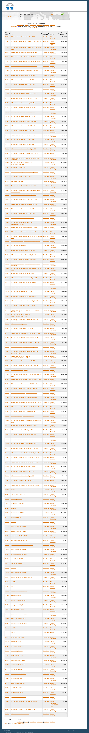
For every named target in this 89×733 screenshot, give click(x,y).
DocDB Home (20, 25)
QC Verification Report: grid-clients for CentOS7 (22, 328)
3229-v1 (7, 167)
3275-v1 (7, 130)
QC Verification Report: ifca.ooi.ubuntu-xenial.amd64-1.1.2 (24, 185)
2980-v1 (7, 365)
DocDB (6, 723)
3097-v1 (7, 282)
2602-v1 (7, 558)
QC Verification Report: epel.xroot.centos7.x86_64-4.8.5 (24, 79)
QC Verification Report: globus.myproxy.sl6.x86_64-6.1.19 (24, 347)
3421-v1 (7, 66)
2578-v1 (7, 586)
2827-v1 (7, 466)
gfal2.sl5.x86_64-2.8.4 (16, 687)
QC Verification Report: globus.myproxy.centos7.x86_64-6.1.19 (25, 333)
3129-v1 (7, 231)
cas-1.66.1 (13, 586)
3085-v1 (7, 291)
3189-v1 (7, 204)
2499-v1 (7, 701)
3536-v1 (7, 41)
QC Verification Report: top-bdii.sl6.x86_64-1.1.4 (22, 476)
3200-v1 (7, 181)
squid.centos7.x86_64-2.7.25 (18, 494)
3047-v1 (7, 342)
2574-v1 (7, 591)
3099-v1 (7, 273)
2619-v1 (7, 535)
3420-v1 (7, 70)
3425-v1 (7, 56)
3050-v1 (7, 328)
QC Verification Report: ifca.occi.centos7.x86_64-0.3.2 (23, 360)
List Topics (46, 25)
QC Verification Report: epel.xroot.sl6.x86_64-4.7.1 (23, 135)
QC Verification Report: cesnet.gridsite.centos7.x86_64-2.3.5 (25, 70)
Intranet (15, 16)
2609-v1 (7, 545)
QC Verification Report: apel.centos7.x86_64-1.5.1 (23, 273)
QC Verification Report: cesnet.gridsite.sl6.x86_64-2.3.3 (24, 383)
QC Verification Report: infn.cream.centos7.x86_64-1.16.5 (24, 153)
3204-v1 (7, 185)
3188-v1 (7, 208)
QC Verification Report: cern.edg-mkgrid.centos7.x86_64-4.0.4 (25, 397)
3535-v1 (7, 47)
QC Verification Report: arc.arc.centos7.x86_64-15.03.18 (24, 93)
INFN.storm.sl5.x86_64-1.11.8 (18, 660)
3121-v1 (7, 241)
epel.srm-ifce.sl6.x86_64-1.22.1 (18, 674)
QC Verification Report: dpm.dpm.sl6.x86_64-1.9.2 (23, 112)
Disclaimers (68, 730)
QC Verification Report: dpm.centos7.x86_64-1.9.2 (23, 116)
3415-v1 (7, 75)
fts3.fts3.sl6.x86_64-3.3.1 (17, 517)
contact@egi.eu (31, 732)
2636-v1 (7, 512)
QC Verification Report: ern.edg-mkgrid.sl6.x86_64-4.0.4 (24, 393)
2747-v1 (7, 485)
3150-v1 (7, 222)
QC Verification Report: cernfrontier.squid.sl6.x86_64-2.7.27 (25, 406)
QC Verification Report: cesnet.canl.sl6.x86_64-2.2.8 (23, 305)
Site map (74, 730)
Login (52, 14)
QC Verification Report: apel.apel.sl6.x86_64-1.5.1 (23, 287)
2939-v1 (7, 397)
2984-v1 (7, 360)
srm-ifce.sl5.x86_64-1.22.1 (17, 692)
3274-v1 (7, 135)
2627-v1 (7, 517)
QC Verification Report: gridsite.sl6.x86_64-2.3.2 (22, 416)
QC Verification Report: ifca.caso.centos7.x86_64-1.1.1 (24, 199)
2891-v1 (7, 425)
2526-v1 (7, 637)
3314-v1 (7, 107)
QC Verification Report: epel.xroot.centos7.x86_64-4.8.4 (24, 84)
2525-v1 (7, 641)
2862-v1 (7, 448)
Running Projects (54, 704)
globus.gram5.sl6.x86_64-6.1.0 (18, 526)
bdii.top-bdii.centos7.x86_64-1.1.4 (19, 512)
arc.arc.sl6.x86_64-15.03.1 (17, 503)
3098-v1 (7, 278)
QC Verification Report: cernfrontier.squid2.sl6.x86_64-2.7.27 (25, 342)
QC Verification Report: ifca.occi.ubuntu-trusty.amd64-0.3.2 (25, 365)
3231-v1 (7, 158)
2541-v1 (7, 628)
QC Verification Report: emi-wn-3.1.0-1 (20, 714)
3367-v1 (7, 84)
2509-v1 (7, 678)
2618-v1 (7, 540)
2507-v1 (7, 683)
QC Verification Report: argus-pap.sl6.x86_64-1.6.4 (23, 709)
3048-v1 (7, 337)
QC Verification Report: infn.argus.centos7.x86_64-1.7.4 (24, 208)
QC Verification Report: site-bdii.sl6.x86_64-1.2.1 (22, 480)
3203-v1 (7, 190)
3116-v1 (7, 254)
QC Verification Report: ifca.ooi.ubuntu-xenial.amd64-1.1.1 (24, 259)
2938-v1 (7, 402)
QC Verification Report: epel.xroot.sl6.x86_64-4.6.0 (23, 250)
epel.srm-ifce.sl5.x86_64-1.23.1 (18, 600)
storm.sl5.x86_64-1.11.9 (17, 651)
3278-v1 (7, 121)
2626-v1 (7, 522)
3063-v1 (7, 319)
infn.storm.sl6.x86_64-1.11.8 (17, 664)
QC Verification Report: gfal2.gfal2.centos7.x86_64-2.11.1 (24, 434)
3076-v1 (7, 314)
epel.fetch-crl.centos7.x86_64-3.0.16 (19, 623)
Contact (79, 730)
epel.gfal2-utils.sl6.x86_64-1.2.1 (18, 558)
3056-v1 (7, 324)
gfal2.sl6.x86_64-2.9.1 (16, 641)
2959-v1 (7, 388)
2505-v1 (7, 692)
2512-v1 (7, 664)
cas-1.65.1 (13, 632)
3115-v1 (7, 259)
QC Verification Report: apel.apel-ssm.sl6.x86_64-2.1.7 (24, 278)
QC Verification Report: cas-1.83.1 (19, 245)
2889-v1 (7, 430)
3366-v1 (7, 89)
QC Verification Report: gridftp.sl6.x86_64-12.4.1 (22, 144)
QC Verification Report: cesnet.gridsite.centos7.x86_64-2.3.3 (25, 388)
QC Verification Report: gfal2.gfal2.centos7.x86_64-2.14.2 (24, 172)
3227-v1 (7, 176)
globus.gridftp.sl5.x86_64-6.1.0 (18, 549)
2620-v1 (7, 531)
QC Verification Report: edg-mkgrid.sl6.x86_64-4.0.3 (23, 466)
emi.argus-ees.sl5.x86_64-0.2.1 (18, 605)
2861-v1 (7, 453)
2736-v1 (7, 494)
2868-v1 (7, 434)
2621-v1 (7, 526)
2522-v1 (7, 655)
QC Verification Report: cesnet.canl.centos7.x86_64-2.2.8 (24, 301)
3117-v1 (7, 250)
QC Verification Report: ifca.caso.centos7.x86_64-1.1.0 (24, 227)
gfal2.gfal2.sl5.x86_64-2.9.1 (17, 595)
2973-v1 (7, 374)
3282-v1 (7, 112)
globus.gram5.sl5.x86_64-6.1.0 (18, 531)
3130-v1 (7, 227)
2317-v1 (7, 714)
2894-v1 (7, 416)
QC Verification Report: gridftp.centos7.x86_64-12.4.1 (23, 139)
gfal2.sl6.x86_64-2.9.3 (16, 563)
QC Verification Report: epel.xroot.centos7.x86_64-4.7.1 (24, 130)
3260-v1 (7, 149)
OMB (51, 706)
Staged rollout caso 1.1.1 (17, 181)
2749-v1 (7, 480)
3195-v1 (7, 199)
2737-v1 (7, 489)
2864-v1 (7, 443)
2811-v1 (7, 471)
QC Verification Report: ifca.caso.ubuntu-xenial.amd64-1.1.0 (25, 231)
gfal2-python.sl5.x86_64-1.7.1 (18, 683)
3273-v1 (7, 139)
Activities (52, 44)
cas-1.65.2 (13, 628)
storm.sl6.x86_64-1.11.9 (17, 655)
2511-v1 (7, 669)
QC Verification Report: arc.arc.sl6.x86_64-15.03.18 (23, 102)
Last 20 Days (33, 25)
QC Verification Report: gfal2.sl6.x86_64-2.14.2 (22, 176)
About (83, 730)
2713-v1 (7, 499)
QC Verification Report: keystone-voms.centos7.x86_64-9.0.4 (25, 241)
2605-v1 (7, 549)
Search (26, 25)
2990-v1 (7, 351)
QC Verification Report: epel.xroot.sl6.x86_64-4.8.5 (23, 75)
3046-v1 (7, 347)
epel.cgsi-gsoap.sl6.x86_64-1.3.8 (19, 535)
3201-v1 (7, 195)
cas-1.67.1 (13, 581)
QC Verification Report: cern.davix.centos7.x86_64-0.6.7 (24, 121)
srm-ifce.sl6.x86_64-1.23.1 (17, 637)
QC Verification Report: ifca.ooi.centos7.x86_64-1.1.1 (23, 254)
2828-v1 (7, 462)
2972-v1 (7, 379)
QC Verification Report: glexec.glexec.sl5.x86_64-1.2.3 (24, 701)
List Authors (40, 25)
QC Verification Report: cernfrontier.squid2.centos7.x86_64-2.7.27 (26, 337)
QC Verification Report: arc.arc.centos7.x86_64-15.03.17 (24, 107)
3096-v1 (7, 287)
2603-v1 (7, 554)
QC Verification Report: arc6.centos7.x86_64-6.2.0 (23, 36)
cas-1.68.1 (13, 568)
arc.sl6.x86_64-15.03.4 (16, 499)
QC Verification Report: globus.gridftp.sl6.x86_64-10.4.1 (24, 425)
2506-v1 (7, 687)
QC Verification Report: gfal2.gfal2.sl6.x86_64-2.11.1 (23, 439)
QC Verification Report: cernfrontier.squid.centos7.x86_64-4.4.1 (26, 61)
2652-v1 (7, 508)
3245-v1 (7, 153)
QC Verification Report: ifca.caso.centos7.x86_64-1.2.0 (24, 98)
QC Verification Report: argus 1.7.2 (19, 370)
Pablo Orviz (14, 26)
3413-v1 (7, 79)
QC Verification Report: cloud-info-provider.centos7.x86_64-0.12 (26, 41)
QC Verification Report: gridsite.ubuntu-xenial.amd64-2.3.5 (24, 52)
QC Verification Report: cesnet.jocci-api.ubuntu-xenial (23, 282)
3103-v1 (7, 268)
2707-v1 (7, 503)
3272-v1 (7, 144)
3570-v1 (7, 36)
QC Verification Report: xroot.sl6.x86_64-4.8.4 (22, 89)
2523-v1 (7, 651)
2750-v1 (7, 476)
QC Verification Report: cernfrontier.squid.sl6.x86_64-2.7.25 (25, 453)
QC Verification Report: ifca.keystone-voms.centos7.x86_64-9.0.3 (26, 379)
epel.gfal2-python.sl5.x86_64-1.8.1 (19, 591)
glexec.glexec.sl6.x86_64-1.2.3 (18, 697)
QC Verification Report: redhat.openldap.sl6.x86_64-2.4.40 (24, 448)
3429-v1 (7, 52)
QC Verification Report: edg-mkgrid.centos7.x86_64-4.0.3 (24, 462)
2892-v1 (7, 420)
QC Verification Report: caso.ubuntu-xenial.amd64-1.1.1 (24, 204)
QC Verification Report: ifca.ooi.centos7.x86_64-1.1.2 (23, 195)
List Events (52, 25)
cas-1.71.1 (13, 489)
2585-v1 (7, 572)
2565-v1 (7, 605)
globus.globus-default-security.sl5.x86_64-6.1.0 (22, 545)
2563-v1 (7, 614)
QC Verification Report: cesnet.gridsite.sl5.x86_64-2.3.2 (24, 411)
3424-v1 (7, 61)
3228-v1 (7, 172)
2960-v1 (7, 383)
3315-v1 (7, 102)
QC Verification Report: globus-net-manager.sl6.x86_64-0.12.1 (25, 457)
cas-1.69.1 (13, 522)
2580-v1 (7, 581)
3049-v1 (7, 333)
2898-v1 (7, 411)
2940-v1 (7, 393)
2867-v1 (7, 439)
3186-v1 (7, 213)
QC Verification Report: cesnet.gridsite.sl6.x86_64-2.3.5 (24, 66)
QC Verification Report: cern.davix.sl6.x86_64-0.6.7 (23, 126)
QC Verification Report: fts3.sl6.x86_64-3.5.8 (21, 291)
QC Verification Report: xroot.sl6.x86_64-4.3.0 (22, 430)
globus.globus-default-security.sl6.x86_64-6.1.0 (22, 577)
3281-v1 (7, 116)
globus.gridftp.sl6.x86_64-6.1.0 (18, 572)
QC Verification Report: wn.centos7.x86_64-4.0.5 (22, 218)
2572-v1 (7, 600)
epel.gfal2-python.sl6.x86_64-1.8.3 (19, 554)
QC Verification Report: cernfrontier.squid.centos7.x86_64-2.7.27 (26, 402)
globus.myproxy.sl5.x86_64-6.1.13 (19, 618)
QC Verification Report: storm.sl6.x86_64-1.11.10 (22, 471)
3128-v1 (7, 236)
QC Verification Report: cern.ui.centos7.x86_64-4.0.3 (23, 149)
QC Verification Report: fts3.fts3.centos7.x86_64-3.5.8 (23, 296)
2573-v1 (7, 595)
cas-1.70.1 (13, 508)
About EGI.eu (10, 16)
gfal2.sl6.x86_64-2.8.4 (16, 669)
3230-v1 (7, 162)
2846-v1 (7, 457)
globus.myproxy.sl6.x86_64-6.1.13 (19, 614)
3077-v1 (7, 310)
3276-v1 (7, 126)
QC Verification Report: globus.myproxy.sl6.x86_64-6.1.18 (24, 443)
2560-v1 (7, 623)
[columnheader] (8, 33)
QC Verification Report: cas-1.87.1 (19, 167)
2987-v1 (7, 356)
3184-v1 (7, 218)
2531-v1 (7, 632)
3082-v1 (7, 305)
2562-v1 (7, 618)
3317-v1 (7, 98)
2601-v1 (7, 563)
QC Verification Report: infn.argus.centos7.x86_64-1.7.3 (24, 213)
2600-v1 (7, 568)
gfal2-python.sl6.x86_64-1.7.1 (18, 678)
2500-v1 (7, 697)
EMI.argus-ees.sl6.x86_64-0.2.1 (18, 609)
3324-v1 (7, 93)
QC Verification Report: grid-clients (19, 324)
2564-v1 (7, 609)
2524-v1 (7, 646)
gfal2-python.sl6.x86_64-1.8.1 (18, 646)
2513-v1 (7, 660)
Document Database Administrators (18, 723)
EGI (9, 6)
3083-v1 (7, 301)
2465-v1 (7, 709)
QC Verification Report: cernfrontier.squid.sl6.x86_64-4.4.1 (24, 56)
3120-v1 (7, 245)
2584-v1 (7, 577)
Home (6, 16)
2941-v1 (7, 370)
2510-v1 (7, 674)
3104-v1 (7, 264)
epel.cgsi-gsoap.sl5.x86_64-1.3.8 (19, 540)
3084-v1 (7, 296)
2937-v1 (7, 406)
